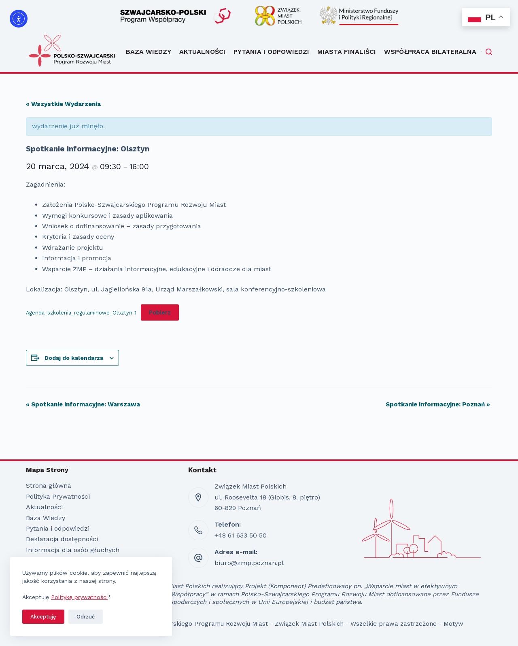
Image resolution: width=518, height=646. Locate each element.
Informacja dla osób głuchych (72, 550)
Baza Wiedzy (148, 51)
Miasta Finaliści (346, 51)
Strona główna (48, 485)
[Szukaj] (489, 52)
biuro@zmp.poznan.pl (249, 563)
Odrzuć (85, 617)
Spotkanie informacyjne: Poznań (438, 404)
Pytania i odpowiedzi (271, 51)
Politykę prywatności (79, 597)
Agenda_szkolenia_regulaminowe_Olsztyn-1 (81, 313)
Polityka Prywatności (58, 496)
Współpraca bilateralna (434, 52)
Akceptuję (43, 617)
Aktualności (202, 51)
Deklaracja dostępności (62, 539)
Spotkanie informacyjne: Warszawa (83, 404)
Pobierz (160, 312)
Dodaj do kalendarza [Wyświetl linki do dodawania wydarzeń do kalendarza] (74, 358)
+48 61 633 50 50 (240, 535)
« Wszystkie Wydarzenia (63, 104)
